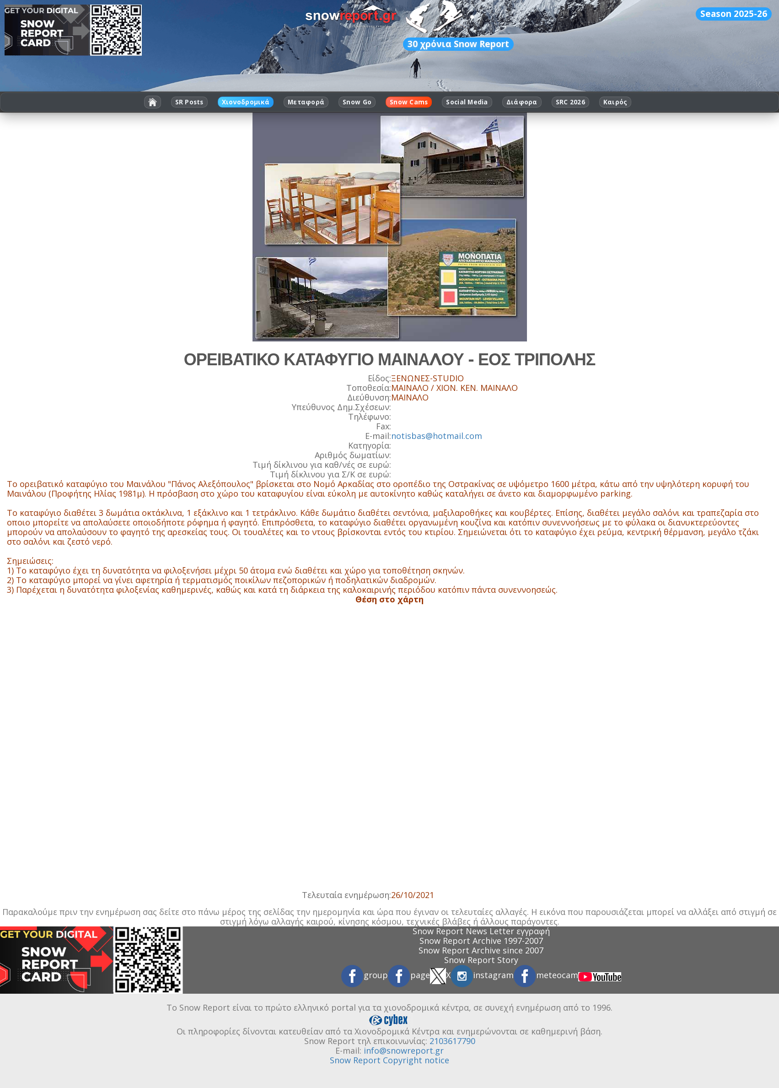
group (364, 974)
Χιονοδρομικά (245, 102)
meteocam (546, 974)
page (409, 974)
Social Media (467, 102)
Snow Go (357, 102)
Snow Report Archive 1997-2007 (481, 940)
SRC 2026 (570, 102)
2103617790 (452, 1040)
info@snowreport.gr (404, 1050)
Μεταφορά (306, 102)
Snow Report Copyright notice (389, 1060)
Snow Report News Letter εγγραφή (481, 931)
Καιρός (615, 102)
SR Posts (189, 102)
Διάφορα (521, 102)
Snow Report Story (481, 959)
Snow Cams (409, 102)
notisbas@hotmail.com (436, 435)
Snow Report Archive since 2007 (481, 950)
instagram (482, 974)
